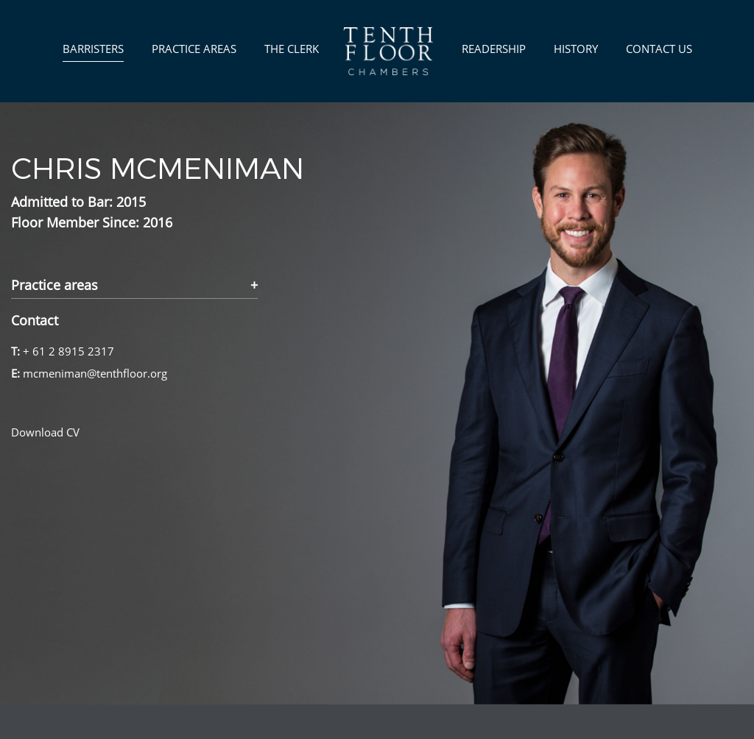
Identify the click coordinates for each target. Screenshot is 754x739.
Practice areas (54, 286)
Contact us (659, 48)
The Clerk (291, 48)
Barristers (93, 48)
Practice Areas (194, 48)
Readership (494, 48)
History (576, 48)
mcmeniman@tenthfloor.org (95, 373)
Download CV (45, 432)
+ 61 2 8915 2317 (68, 351)
